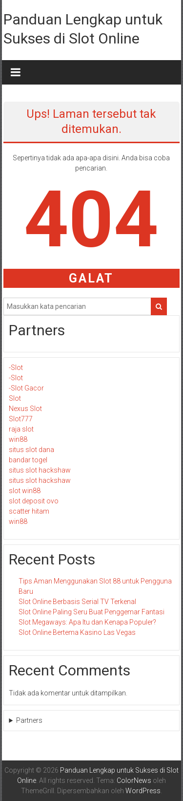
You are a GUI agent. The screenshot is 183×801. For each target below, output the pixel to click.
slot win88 (25, 491)
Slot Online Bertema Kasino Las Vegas (77, 632)
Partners (29, 720)
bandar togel (28, 460)
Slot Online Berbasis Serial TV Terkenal (77, 602)
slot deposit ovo (34, 501)
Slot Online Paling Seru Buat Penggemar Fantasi (91, 612)
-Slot (16, 367)
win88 (18, 439)
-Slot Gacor (26, 388)
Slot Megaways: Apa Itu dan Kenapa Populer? (87, 622)
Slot (15, 398)
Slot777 (21, 419)
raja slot (21, 429)
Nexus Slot (25, 408)
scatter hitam (29, 511)
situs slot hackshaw (40, 470)
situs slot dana (31, 450)
